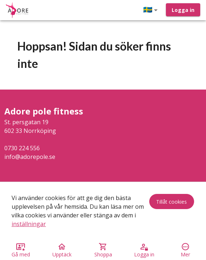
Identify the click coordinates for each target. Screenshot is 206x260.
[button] (151, 10)
